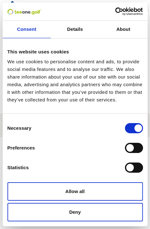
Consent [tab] (26, 29)
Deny (75, 212)
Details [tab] (75, 29)
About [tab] (123, 29)
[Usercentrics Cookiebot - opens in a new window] (115, 11)
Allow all (75, 191)
